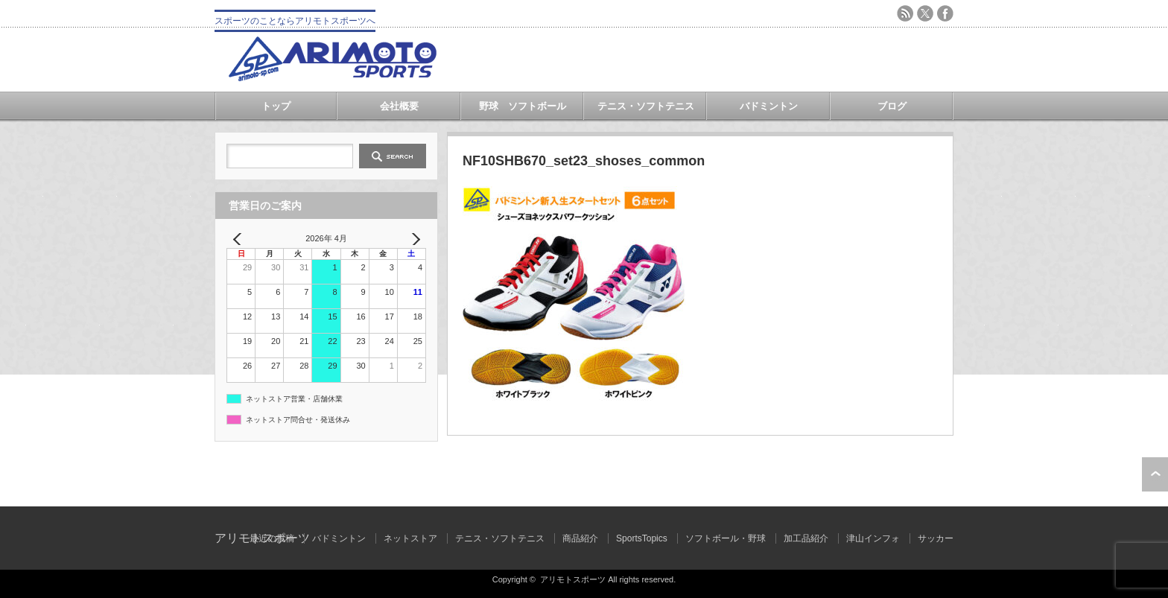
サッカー (935, 538)
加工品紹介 (806, 538)
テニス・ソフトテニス (645, 106)
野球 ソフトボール (522, 106)
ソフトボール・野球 (725, 538)
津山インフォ (873, 538)
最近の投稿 (272, 538)
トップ (276, 106)
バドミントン (769, 106)
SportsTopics (641, 538)
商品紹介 (580, 538)
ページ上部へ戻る (1155, 474)
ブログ (892, 106)
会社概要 (399, 106)
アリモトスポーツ (573, 579)
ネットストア (410, 538)
